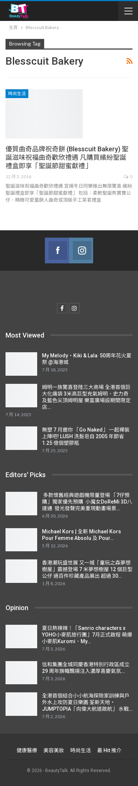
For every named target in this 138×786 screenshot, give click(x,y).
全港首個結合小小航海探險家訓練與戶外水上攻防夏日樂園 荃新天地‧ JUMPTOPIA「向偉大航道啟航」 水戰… (87, 702)
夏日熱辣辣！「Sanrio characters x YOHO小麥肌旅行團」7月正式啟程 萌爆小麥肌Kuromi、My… (87, 634)
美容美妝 (53, 750)
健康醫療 (27, 750)
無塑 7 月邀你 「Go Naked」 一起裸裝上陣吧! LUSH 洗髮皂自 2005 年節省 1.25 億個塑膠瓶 (86, 436)
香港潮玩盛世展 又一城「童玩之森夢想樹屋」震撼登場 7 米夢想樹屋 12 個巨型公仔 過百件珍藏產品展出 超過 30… (87, 569)
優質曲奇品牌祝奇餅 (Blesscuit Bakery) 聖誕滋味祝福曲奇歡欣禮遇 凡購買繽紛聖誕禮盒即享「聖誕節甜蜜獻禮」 (67, 157)
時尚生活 (17, 93)
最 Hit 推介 (109, 750)
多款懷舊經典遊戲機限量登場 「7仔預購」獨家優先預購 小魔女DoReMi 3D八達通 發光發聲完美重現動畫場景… (87, 501)
